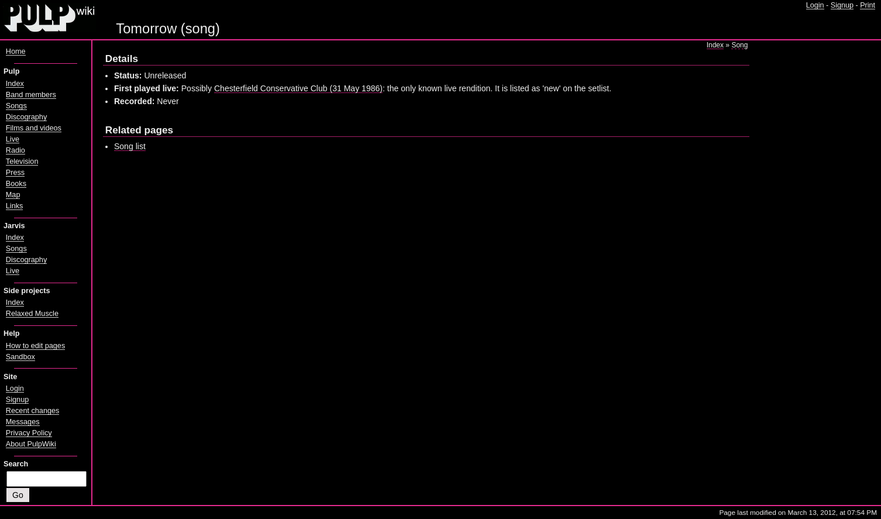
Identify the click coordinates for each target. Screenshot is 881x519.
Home (16, 51)
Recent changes (33, 411)
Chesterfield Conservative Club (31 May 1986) (298, 88)
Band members (31, 95)
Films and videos (33, 128)
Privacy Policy (29, 433)
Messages (23, 422)
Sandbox (20, 357)
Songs (16, 106)
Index (715, 45)
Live (12, 139)
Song (739, 45)
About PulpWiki (31, 444)
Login (815, 5)
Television (22, 161)
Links (14, 206)
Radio (15, 150)
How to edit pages (35, 346)
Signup (842, 5)
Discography (26, 117)
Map (13, 195)
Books (16, 184)
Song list (130, 146)
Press (15, 173)
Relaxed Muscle (32, 314)
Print (867, 5)
